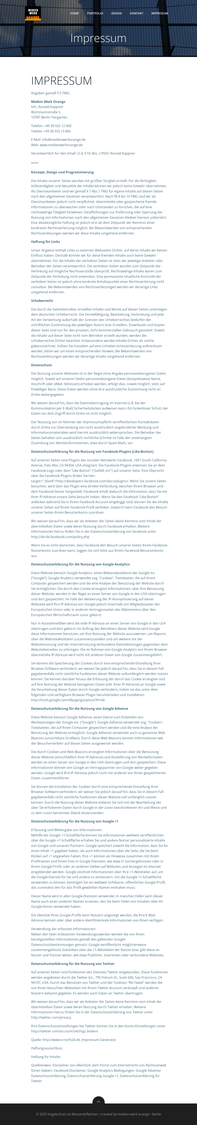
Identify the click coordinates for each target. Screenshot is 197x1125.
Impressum (159, 13)
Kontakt (136, 13)
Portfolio (95, 13)
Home (74, 13)
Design (116, 13)
